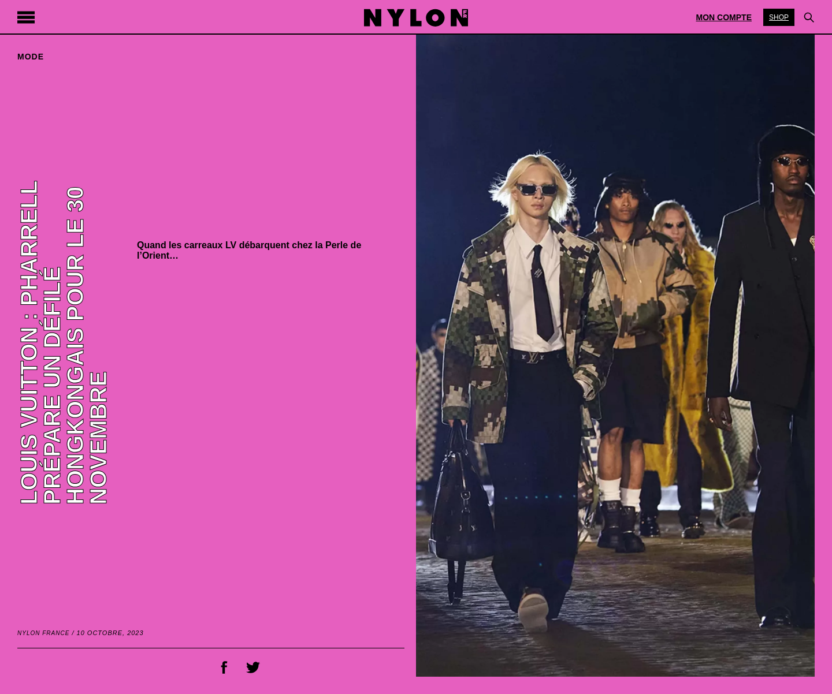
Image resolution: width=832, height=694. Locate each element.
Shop (779, 17)
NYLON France (43, 633)
